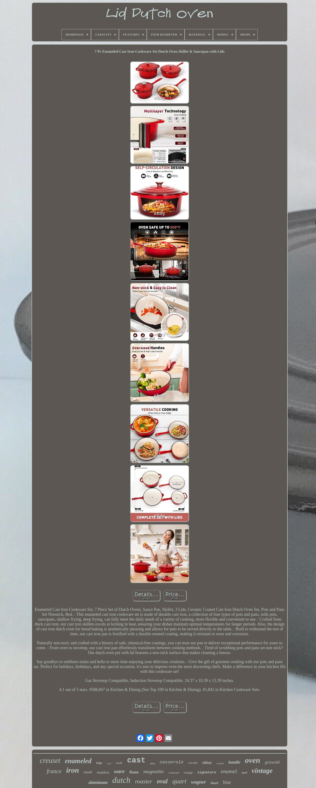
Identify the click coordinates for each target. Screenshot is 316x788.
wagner (198, 782)
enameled (78, 761)
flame (134, 772)
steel (244, 772)
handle (234, 762)
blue (227, 782)
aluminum (98, 782)
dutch (121, 780)
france (54, 771)
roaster (143, 781)
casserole (172, 762)
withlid (220, 763)
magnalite (153, 771)
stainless (103, 772)
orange (188, 772)
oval (162, 781)
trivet (152, 763)
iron (72, 770)
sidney (207, 763)
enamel (229, 771)
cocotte (192, 763)
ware (119, 771)
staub (88, 772)
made (119, 763)
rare (109, 763)
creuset (50, 760)
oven (252, 760)
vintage (262, 770)
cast (136, 760)
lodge (99, 763)
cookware (174, 772)
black (214, 783)
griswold (272, 762)
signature (206, 773)
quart (179, 781)
